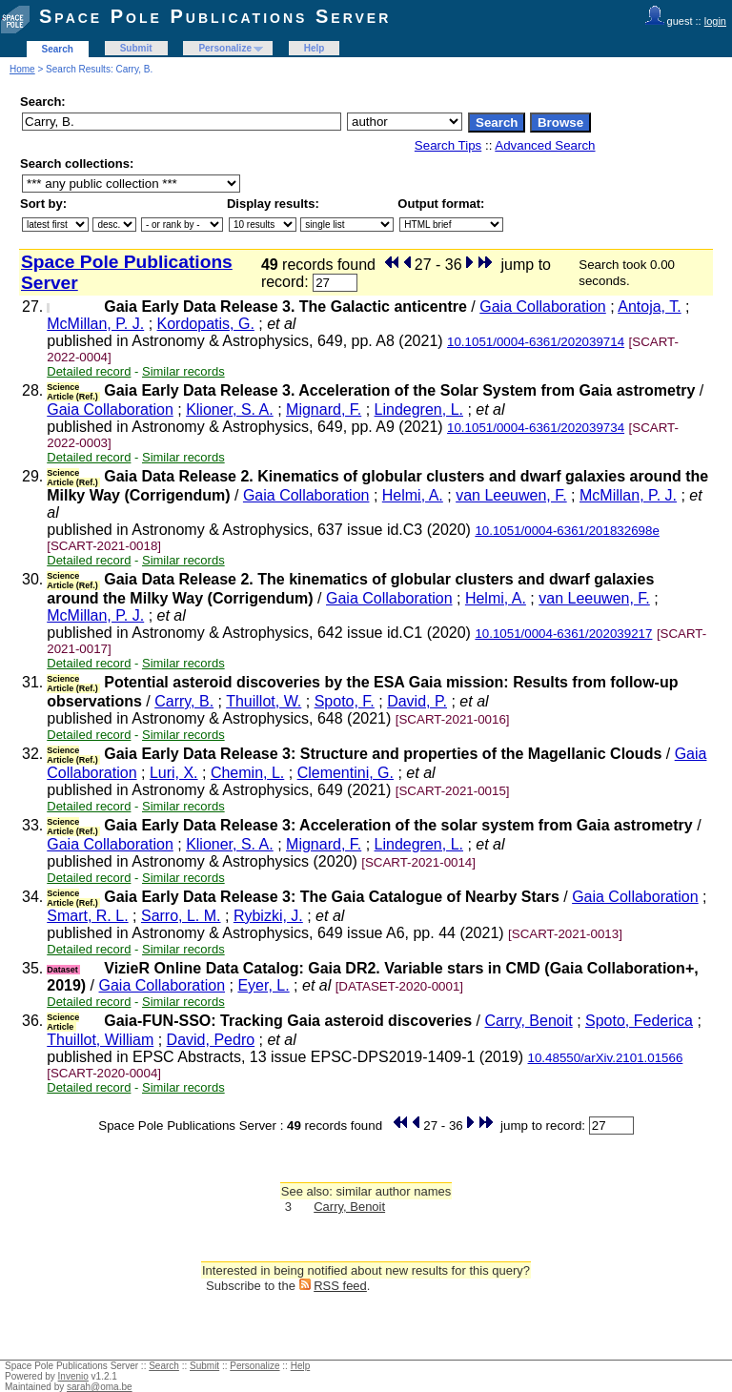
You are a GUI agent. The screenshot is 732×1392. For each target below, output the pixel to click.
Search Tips (448, 145)
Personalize (225, 48)
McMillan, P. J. (95, 324)
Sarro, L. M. (181, 916)
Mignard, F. (323, 409)
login (715, 21)
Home (22, 69)
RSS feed (340, 1286)
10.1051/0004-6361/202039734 (535, 427)
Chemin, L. (247, 773)
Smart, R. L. (87, 916)
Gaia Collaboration (542, 306)
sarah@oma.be (99, 1387)
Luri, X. (174, 773)
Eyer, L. (263, 985)
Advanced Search (545, 145)
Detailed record (89, 371)
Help (314, 48)
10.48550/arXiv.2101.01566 (605, 1058)
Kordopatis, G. (205, 324)
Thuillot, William (100, 1040)
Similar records (183, 371)
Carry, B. (184, 701)
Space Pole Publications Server (215, 16)
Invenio (73, 1376)
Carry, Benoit (529, 1021)
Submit (136, 48)
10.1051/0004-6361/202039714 (535, 342)
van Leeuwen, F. (511, 495)
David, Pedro (211, 1040)
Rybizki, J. (268, 916)
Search (57, 49)
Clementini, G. (345, 773)
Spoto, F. (345, 701)
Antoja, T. (649, 306)
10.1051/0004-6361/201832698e (567, 530)
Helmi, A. (412, 495)
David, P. (417, 701)
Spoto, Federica (639, 1021)
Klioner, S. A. (230, 409)
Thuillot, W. (263, 701)
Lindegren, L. (419, 409)
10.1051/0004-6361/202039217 (563, 633)
